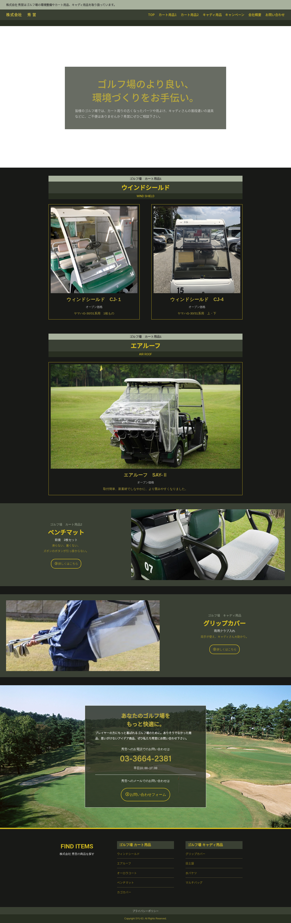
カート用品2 (190, 14)
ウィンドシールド (128, 854)
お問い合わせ (275, 14)
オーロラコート (127, 873)
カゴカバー (124, 892)
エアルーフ (124, 863)
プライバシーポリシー (145, 911)
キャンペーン (234, 14)
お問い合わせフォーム (145, 794)
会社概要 (254, 14)
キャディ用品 (212, 14)
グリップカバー (195, 854)
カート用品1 (168, 14)
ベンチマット (125, 882)
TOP (151, 14)
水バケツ (191, 873)
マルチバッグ (194, 882)
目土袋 (190, 863)
